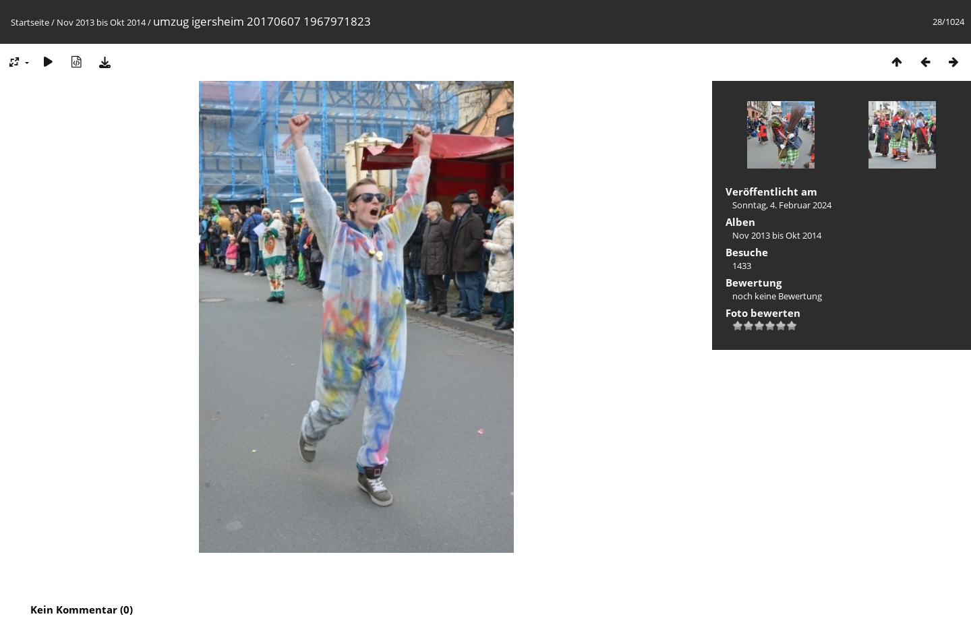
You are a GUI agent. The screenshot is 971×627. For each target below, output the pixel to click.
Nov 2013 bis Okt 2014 (101, 22)
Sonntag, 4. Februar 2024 (781, 205)
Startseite (30, 22)
